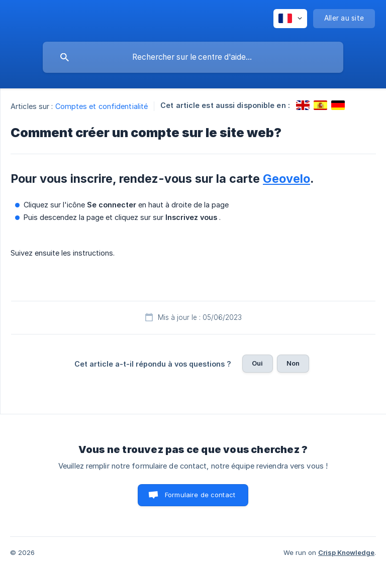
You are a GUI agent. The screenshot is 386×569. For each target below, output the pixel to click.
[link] (303, 105)
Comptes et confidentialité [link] (101, 106)
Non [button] (293, 363)
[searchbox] (193, 57)
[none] (290, 18)
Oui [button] (257, 363)
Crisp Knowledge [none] (346, 552)
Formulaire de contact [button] (200, 495)
